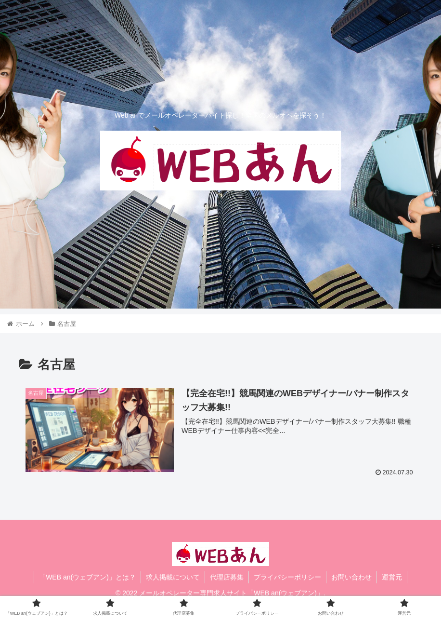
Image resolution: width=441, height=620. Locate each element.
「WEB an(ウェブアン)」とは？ (87, 577)
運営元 (392, 577)
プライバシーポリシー (287, 577)
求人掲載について (173, 577)
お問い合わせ (351, 577)
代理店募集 (227, 577)
